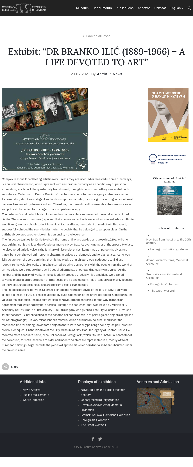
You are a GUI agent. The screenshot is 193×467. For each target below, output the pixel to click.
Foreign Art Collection (164, 284)
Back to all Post (98, 36)
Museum (82, 8)
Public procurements (35, 394)
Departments (102, 8)
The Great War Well (162, 290)
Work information (33, 399)
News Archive (31, 389)
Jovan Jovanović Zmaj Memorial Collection (167, 262)
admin (102, 74)
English (177, 8)
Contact (160, 8)
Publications (124, 8)
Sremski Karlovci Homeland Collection (164, 276)
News (117, 74)
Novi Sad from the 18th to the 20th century (168, 241)
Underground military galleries (169, 249)
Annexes (144, 8)
